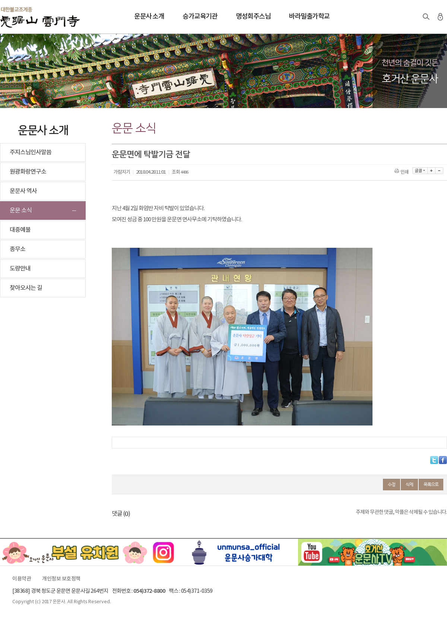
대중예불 (20, 230)
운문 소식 (21, 210)
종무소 (17, 249)
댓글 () (121, 513)
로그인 (440, 16)
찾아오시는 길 (26, 288)
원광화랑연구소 (28, 171)
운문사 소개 (149, 16)
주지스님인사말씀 (30, 152)
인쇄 (402, 172)
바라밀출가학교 (309, 16)
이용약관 (21, 579)
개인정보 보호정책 (61, 579)
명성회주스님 (253, 16)
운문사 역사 (23, 191)
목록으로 (431, 484)
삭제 (409, 484)
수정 (391, 484)
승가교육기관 (200, 16)
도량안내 (20, 268)
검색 (426, 16)
